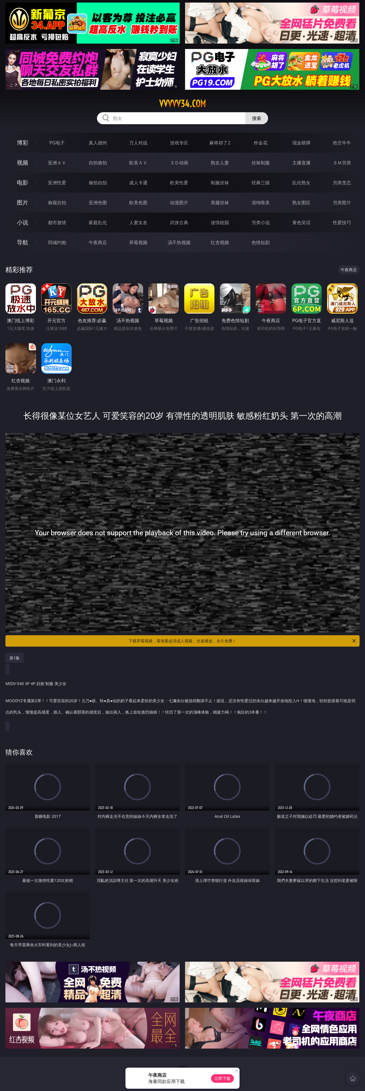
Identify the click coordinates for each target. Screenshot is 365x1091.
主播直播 (301, 163)
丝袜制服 (261, 163)
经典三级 (261, 182)
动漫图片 (179, 202)
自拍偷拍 (98, 163)
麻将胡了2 (219, 143)
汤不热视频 (179, 242)
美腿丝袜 (220, 202)
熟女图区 (301, 202)
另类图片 (342, 202)
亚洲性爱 (57, 182)
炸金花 (260, 143)
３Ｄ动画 (179, 163)
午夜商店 (98, 242)
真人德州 (98, 143)
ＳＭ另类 (342, 163)
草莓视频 (138, 242)
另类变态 (342, 182)
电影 (22, 182)
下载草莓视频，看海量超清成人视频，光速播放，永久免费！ (243, 641)
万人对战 (138, 143)
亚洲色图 (98, 202)
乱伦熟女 (301, 182)
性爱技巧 (342, 222)
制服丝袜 (220, 182)
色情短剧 (261, 242)
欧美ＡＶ (138, 163)
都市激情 (57, 222)
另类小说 (261, 222)
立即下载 (222, 1078)
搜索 (256, 118)
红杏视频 (220, 242)
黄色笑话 (301, 222)
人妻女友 (138, 222)
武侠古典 (179, 222)
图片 (22, 202)
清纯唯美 (261, 202)
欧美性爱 (179, 182)
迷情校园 (220, 222)
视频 (22, 162)
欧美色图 (138, 202)
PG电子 (56, 143)
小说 (22, 222)
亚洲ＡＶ (57, 163)
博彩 (22, 142)
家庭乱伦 (98, 222)
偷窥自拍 (57, 202)
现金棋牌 (301, 143)
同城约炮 (57, 242)
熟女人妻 (220, 163)
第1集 (14, 658)
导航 (22, 242)
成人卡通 (138, 182)
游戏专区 (179, 143)
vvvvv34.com (182, 103)
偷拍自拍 (98, 182)
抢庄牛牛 (342, 143)
